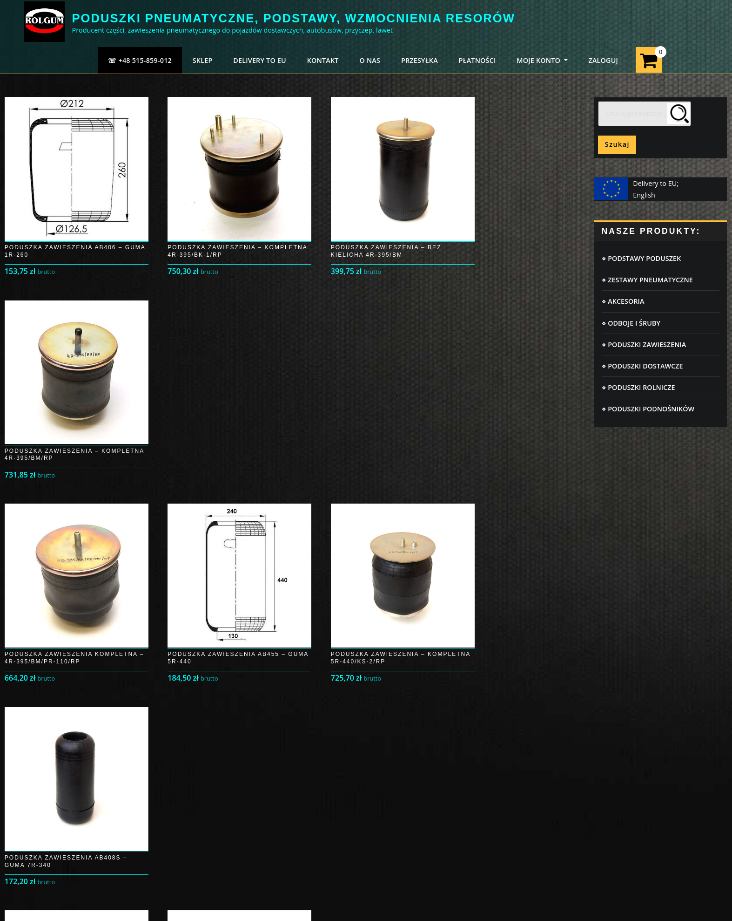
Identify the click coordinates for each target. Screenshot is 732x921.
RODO (208, 768)
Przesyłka (39, 786)
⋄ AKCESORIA (623, 301)
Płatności (39, 804)
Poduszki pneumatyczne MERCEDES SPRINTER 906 (626, 761)
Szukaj (617, 144)
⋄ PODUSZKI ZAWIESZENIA (644, 344)
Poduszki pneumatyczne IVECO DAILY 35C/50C (620, 749)
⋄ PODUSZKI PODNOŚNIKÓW (648, 408)
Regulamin (216, 786)
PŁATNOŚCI (477, 60)
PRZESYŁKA (419, 60)
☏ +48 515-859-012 (140, 60)
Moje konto (42, 768)
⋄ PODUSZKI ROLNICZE (638, 387)
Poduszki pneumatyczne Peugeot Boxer (609, 796)
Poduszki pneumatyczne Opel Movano (607, 808)
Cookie (210, 749)
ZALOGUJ (603, 60)
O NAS (369, 60)
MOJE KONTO (542, 60)
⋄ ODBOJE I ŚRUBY (631, 323)
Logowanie (41, 749)
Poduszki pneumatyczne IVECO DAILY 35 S (613, 832)
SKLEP (203, 60)
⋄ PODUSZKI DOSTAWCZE (642, 366)
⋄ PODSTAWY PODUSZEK (641, 258)
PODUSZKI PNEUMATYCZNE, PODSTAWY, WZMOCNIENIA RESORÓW (293, 18)
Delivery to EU (259, 60)
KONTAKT (323, 60)
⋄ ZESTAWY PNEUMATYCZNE (647, 279)
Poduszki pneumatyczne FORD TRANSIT (609, 820)
